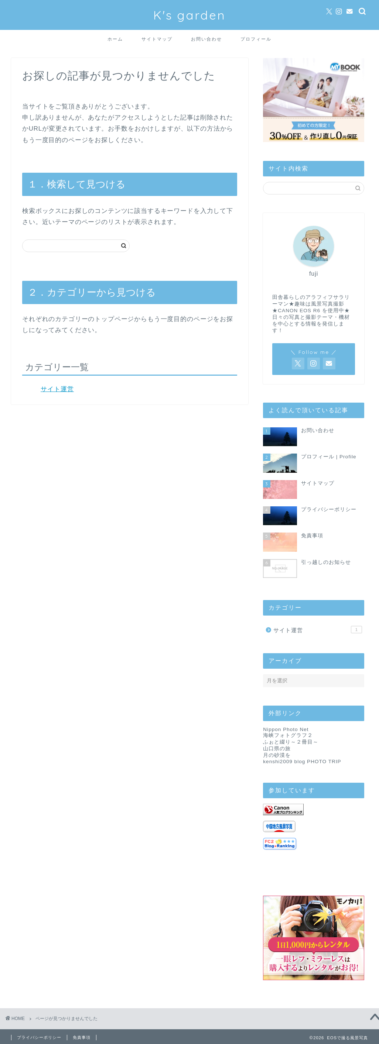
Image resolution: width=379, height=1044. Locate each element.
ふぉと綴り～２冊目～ (290, 742)
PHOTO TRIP (324, 761)
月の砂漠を (277, 755)
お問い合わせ (206, 39)
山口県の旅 (277, 748)
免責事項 (82, 1037)
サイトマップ (157, 39)
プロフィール (256, 39)
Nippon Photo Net (285, 729)
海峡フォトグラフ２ (288, 735)
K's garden (189, 15)
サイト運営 (57, 389)
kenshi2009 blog (284, 761)
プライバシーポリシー (39, 1037)
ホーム (115, 39)
